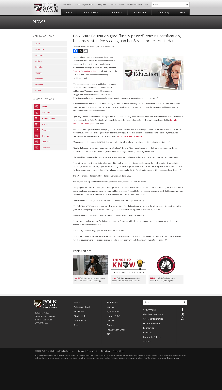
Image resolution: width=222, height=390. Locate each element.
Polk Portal (67, 5)
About (69, 12)
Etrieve (113, 5)
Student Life (140, 12)
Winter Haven (40, 316)
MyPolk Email (88, 5)
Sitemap (81, 351)
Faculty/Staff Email (134, 5)
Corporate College (152, 337)
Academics (117, 12)
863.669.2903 (122, 358)
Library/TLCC (102, 5)
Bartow (38, 320)
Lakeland (51, 316)
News (182, 12)
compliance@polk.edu (135, 358)
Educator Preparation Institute (85, 71)
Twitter (182, 314)
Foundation (148, 327)
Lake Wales (47, 320)
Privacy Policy (93, 351)
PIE (146, 5)
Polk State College (45, 7)
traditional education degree (130, 136)
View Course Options (153, 314)
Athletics (147, 332)
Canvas (77, 5)
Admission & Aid (91, 12)
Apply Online (149, 309)
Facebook (182, 309)
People (121, 5)
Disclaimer (105, 351)
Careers (147, 341)
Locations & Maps (151, 323)
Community (163, 12)
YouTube (182, 318)
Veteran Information (153, 318)
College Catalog (119, 351)
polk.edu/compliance (172, 358)
